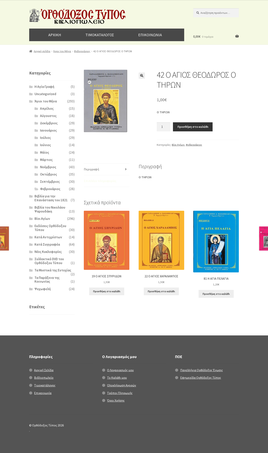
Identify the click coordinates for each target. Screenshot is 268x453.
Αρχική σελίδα (42, 51)
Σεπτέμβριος (50, 181)
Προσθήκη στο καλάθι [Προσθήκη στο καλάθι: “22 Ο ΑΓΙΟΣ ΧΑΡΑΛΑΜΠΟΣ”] (161, 291)
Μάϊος (44, 152)
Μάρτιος (46, 160)
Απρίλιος (47, 108)
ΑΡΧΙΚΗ (54, 34)
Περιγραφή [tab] (91, 169)
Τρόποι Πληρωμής (120, 393)
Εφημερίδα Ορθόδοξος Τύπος (200, 378)
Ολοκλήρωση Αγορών (121, 385)
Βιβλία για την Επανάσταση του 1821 (51, 198)
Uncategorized (45, 94)
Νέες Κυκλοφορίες (48, 252)
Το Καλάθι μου (117, 378)
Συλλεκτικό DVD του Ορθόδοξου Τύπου (49, 261)
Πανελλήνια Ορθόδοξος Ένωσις (201, 370)
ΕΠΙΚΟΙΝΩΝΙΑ (150, 34)
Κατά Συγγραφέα (47, 244)
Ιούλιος (45, 138)
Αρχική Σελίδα (43, 370)
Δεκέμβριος (49, 123)
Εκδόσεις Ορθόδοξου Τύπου (50, 228)
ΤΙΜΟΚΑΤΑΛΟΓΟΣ (99, 34)
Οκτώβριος (48, 174)
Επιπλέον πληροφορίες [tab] (100, 181)
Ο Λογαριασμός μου (120, 370)
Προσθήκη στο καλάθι (192, 127)
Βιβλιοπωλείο (43, 378)
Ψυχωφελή (43, 289)
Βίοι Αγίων (178, 145)
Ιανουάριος (48, 130)
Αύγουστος (48, 116)
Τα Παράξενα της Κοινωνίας (47, 280)
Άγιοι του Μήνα (62, 51)
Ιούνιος (45, 145)
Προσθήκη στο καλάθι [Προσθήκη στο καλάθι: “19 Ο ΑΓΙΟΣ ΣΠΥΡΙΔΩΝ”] (106, 291)
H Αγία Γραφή (44, 86)
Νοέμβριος (48, 167)
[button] (142, 75)
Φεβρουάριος (82, 51)
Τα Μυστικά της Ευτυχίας (53, 270)
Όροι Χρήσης (116, 400)
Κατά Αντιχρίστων (48, 237)
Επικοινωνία (42, 393)
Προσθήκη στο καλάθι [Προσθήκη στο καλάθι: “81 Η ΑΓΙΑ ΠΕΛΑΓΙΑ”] (216, 294)
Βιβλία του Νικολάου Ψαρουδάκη (50, 209)
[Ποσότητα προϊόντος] (163, 126)
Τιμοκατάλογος (44, 385)
